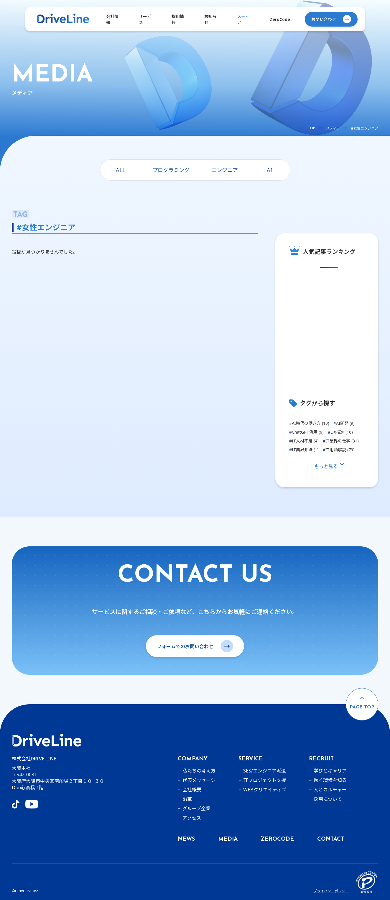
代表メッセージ (198, 780)
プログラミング (171, 170)
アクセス (191, 818)
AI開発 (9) (344, 423)
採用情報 (178, 19)
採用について (328, 799)
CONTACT (330, 839)
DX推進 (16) (340, 432)
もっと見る (329, 466)
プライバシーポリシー (331, 891)
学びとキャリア (330, 771)
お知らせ (210, 19)
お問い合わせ (331, 19)
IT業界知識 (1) (304, 450)
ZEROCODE (277, 839)
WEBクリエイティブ (264, 790)
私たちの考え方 (198, 771)
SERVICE (250, 759)
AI (269, 170)
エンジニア (224, 170)
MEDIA (228, 839)
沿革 (187, 799)
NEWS (186, 839)
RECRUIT (321, 759)
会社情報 (112, 19)
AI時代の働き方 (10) (309, 423)
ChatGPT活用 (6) (306, 432)
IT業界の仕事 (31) (341, 441)
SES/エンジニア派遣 (264, 771)
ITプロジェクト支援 (264, 780)
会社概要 (191, 790)
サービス (145, 19)
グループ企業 (196, 808)
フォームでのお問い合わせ (195, 646)
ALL (120, 170)
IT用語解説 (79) (339, 450)
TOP (311, 127)
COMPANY (193, 759)
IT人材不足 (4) (304, 441)
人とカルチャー (330, 790)
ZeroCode (280, 19)
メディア (243, 19)
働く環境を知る (330, 780)
